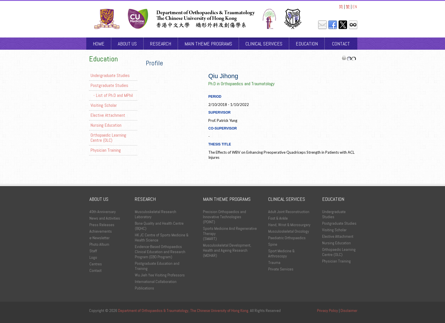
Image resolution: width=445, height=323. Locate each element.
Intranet (353, 25)
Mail (322, 25)
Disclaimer (349, 310)
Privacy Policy (327, 310)
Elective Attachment (108, 115)
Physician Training (106, 150)
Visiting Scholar (104, 105)
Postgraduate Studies (109, 85)
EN (354, 6)
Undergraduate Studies (110, 75)
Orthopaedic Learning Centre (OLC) (108, 137)
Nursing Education (106, 125)
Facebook (332, 25)
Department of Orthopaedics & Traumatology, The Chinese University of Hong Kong (183, 310)
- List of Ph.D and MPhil (113, 95)
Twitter (342, 25)
